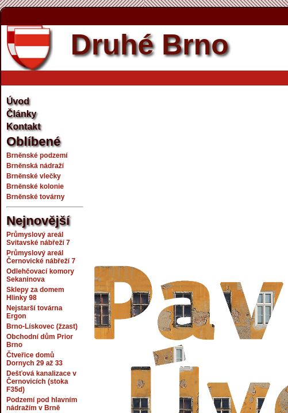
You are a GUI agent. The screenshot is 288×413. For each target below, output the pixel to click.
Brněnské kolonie (35, 186)
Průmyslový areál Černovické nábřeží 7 (40, 257)
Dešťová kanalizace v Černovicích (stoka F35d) (41, 381)
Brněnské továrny (35, 197)
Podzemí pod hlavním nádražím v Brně (41, 404)
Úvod (17, 101)
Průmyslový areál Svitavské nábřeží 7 (38, 239)
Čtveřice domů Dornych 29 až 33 (34, 359)
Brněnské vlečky (33, 176)
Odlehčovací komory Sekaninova (40, 275)
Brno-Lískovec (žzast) (42, 326)
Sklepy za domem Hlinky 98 (35, 294)
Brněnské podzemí (37, 155)
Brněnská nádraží (35, 166)
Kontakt (23, 126)
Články (21, 114)
